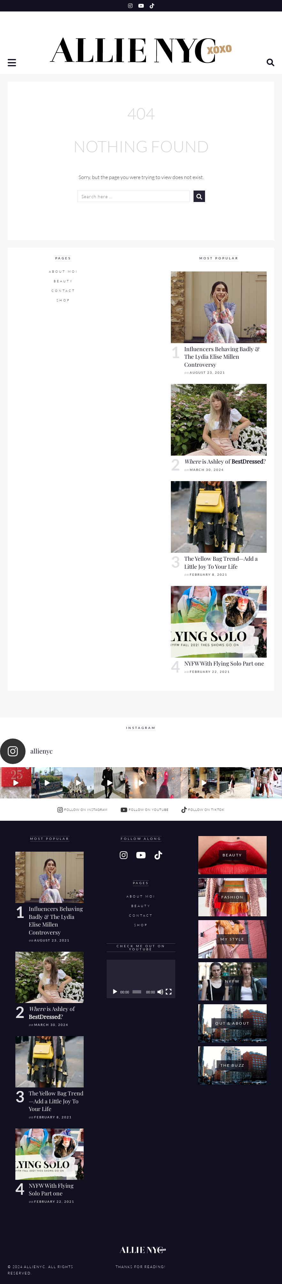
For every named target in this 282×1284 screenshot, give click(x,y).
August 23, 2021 (207, 372)
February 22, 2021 (210, 672)
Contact (63, 291)
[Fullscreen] (168, 992)
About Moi (63, 272)
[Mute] (160, 992)
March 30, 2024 (207, 470)
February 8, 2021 (208, 574)
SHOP (63, 300)
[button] (12, 63)
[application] (141, 979)
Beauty (63, 281)
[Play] (115, 992)
